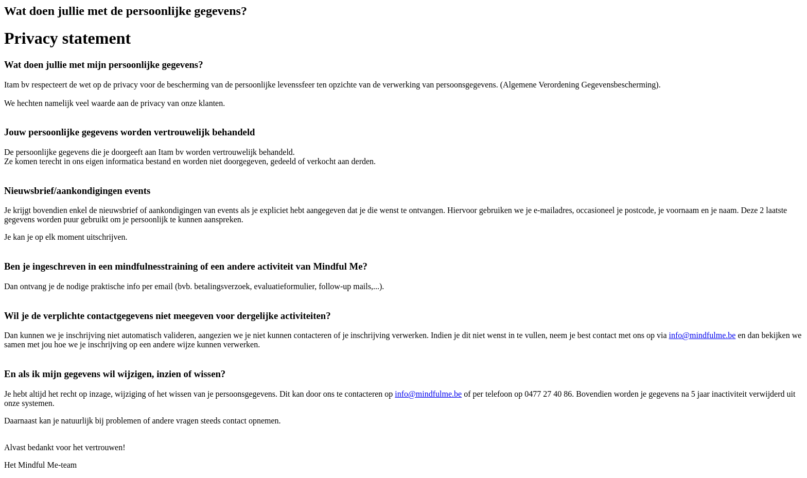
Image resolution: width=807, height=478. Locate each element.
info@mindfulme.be (702, 335)
